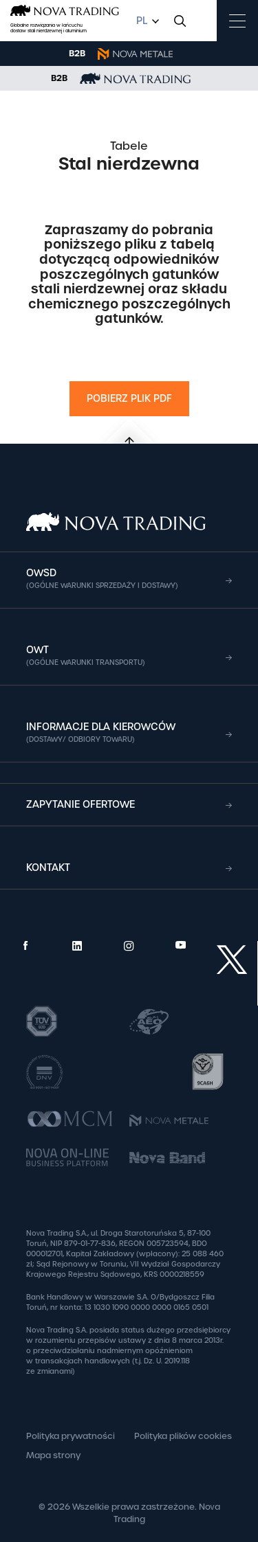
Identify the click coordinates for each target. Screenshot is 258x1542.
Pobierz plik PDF (129, 398)
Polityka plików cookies (183, 1436)
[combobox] (145, 21)
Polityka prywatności (70, 1436)
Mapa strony (53, 1455)
